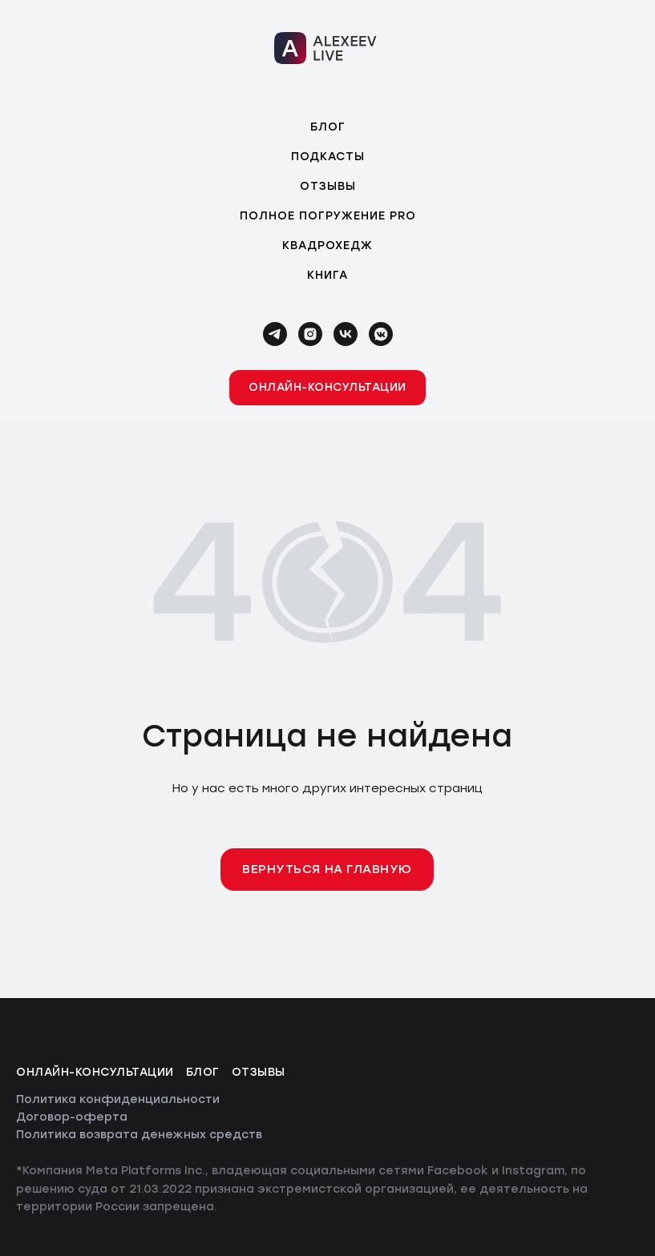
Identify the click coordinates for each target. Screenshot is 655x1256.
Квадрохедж (327, 245)
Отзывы (328, 186)
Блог (328, 127)
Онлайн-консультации (95, 1072)
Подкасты (328, 156)
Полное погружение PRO (328, 216)
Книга (327, 275)
